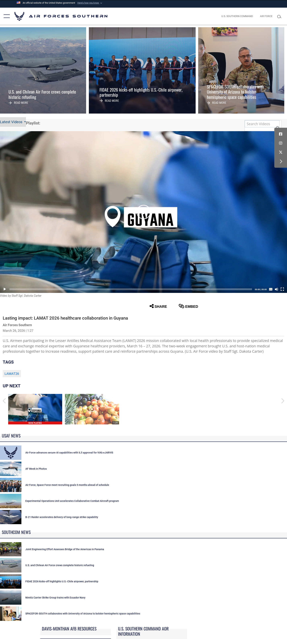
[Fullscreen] (282, 289)
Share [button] (158, 306)
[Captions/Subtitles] (270, 289)
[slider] (130, 289)
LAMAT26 (12, 374)
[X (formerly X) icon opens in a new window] (280, 152)
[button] (90, 3)
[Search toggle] (280, 16)
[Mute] (276, 289)
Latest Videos (11, 122)
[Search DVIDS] (262, 123)
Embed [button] (188, 306)
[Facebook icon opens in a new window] (280, 134)
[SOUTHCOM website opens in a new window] (237, 16)
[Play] (5, 289)
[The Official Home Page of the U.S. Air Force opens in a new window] (266, 16)
